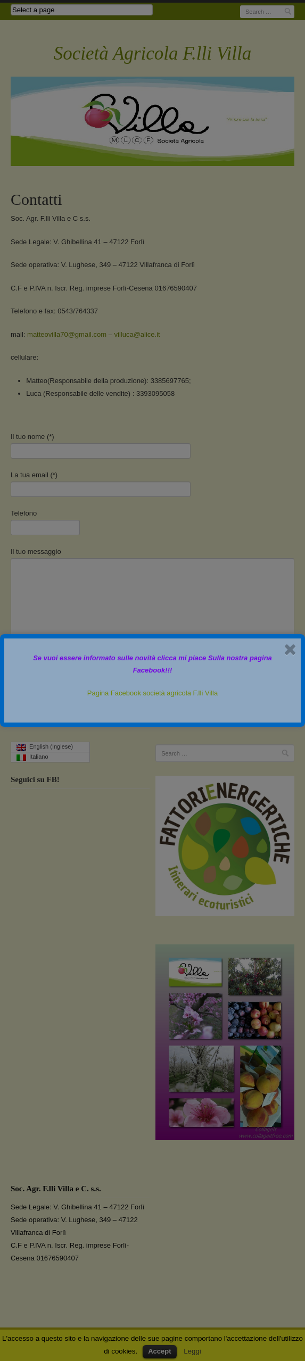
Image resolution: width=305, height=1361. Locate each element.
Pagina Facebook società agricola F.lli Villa (152, 693)
